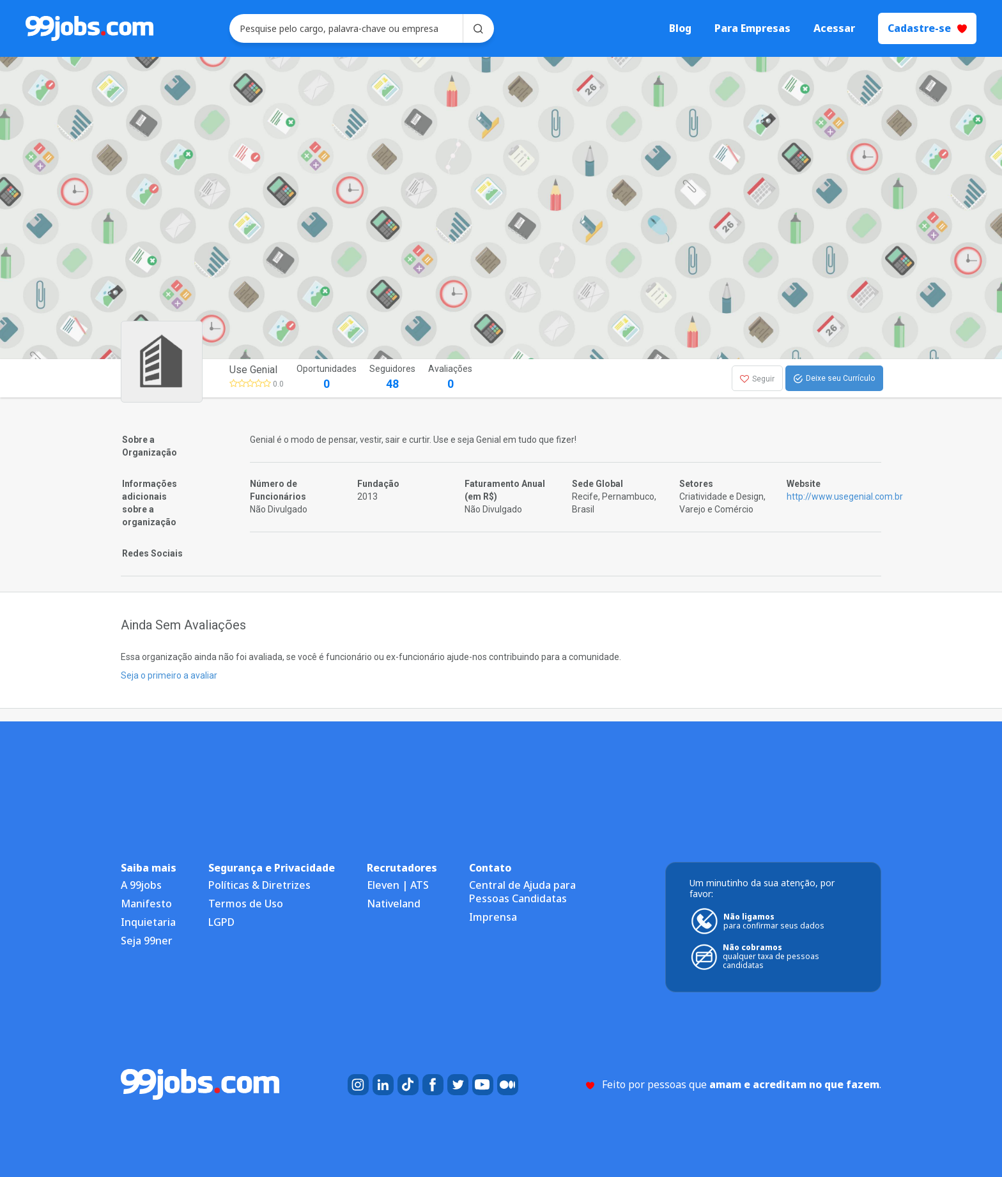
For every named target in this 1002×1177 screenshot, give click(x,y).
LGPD (221, 922)
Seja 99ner (147, 941)
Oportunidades (327, 378)
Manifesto (146, 903)
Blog (680, 28)
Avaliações (450, 378)
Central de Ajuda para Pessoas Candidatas (522, 891)
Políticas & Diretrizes (259, 885)
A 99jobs (141, 885)
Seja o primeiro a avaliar (169, 675)
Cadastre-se (927, 28)
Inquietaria (148, 922)
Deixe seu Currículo (834, 379)
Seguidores (392, 378)
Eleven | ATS (398, 885)
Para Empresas (752, 28)
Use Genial (253, 370)
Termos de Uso (245, 903)
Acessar (834, 28)
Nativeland (393, 903)
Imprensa (493, 917)
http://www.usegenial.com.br (845, 496)
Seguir (757, 378)
